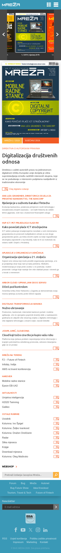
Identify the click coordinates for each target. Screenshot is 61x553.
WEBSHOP (9, 466)
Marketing (32, 542)
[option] (30, 34)
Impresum (18, 542)
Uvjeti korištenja (18, 538)
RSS (4, 538)
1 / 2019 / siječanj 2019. (30, 55)
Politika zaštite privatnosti (43, 538)
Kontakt (44, 542)
